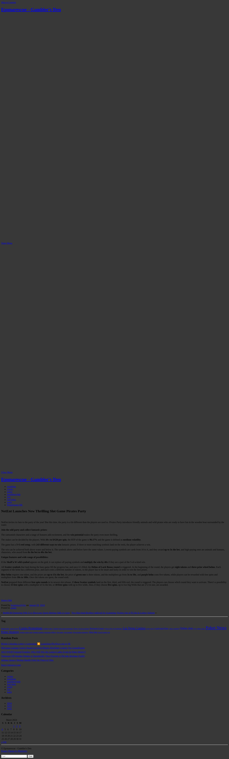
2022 (9, 708)
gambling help (13, 494)
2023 (9, 706)
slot (8, 497)
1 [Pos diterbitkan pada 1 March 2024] (13, 726)
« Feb (3, 742)
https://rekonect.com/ (11, 665)
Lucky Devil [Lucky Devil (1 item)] (150, 628)
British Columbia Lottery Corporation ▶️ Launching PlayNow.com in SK (35, 644)
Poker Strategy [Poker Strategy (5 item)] (10, 632)
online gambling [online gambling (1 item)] (174, 628)
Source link (6, 600)
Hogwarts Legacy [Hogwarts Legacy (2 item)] (97, 628)
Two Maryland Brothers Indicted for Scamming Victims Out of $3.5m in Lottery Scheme (113, 613)
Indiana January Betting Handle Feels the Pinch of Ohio (27, 660)
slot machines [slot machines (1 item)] (68, 632)
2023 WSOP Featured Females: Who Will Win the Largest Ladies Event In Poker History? (43, 652)
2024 (9, 703)
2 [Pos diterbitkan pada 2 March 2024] (16, 726)
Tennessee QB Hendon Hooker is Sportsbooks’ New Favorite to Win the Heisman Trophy (43, 656)
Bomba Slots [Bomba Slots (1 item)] (5, 628)
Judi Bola (11, 499)
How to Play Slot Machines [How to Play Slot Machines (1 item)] (113, 628)
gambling (11, 486)
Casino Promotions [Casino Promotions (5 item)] (30, 628)
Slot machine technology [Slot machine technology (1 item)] (81, 632)
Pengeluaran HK (14, 505)
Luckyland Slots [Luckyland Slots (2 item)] (161, 628)
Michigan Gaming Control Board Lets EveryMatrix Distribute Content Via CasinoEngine (43, 648)
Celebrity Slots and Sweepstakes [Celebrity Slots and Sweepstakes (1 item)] (63, 628)
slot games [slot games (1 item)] (60, 632)
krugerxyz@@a (18, 605)
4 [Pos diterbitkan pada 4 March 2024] (2, 729)
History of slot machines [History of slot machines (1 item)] (81, 628)
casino (10, 489)
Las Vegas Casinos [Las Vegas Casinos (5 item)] (134, 628)
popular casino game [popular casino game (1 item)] (26, 632)
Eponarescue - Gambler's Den (31, 9)
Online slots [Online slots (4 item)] (186, 628)
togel (9, 502)
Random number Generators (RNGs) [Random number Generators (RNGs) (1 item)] (44, 632)
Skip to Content (8, 2)
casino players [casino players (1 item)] (14, 628)
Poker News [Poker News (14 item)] (216, 627)
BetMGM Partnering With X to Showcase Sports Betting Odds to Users (36, 613)
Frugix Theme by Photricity (14, 751)
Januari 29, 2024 (37, 605)
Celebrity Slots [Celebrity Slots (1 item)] (47, 628)
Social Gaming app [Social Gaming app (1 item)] (104, 632)
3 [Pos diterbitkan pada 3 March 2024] (19, 726)
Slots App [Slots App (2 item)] (93, 632)
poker (9, 492)
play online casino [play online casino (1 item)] (199, 628)
